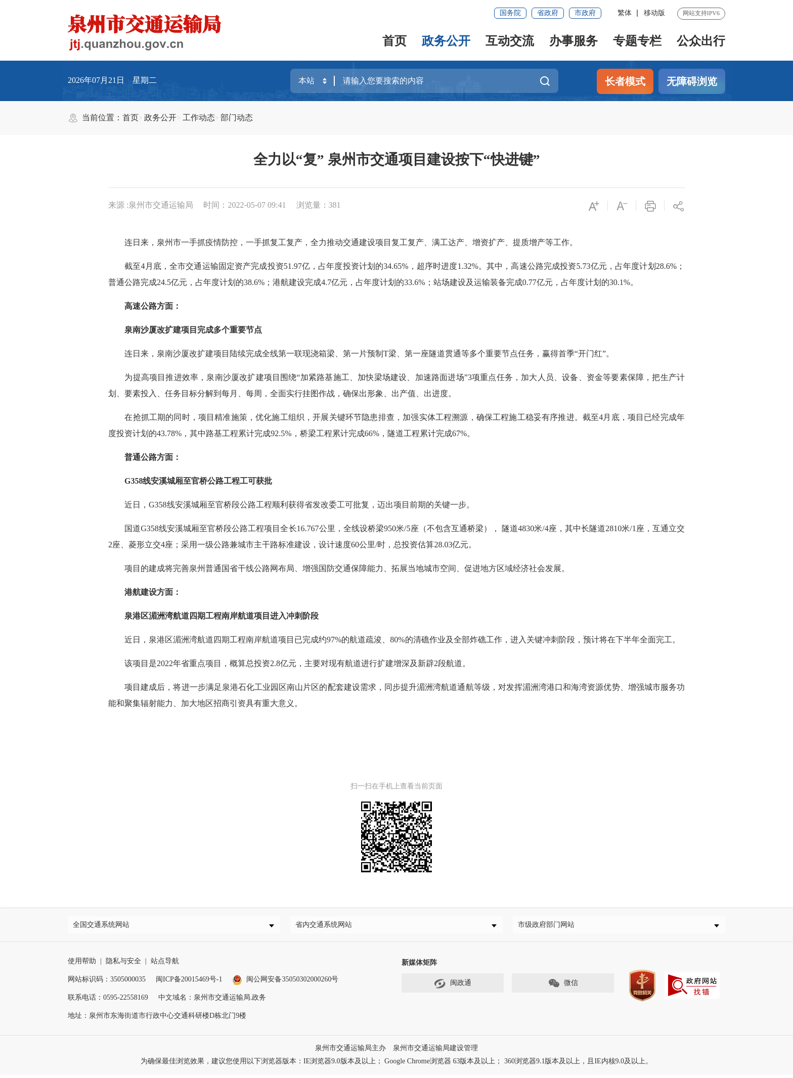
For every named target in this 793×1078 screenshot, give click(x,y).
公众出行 (701, 41)
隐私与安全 (123, 965)
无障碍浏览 (692, 81)
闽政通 (452, 987)
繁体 (625, 13)
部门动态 (237, 117)
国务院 (510, 13)
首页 (394, 41)
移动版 (654, 13)
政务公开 (446, 41)
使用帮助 (82, 965)
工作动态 (199, 117)
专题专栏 (637, 41)
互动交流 (510, 41)
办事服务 (573, 41)
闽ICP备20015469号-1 (189, 983)
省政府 (547, 13)
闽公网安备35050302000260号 (285, 983)
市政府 (585, 13)
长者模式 (625, 81)
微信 (563, 987)
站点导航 (165, 965)
